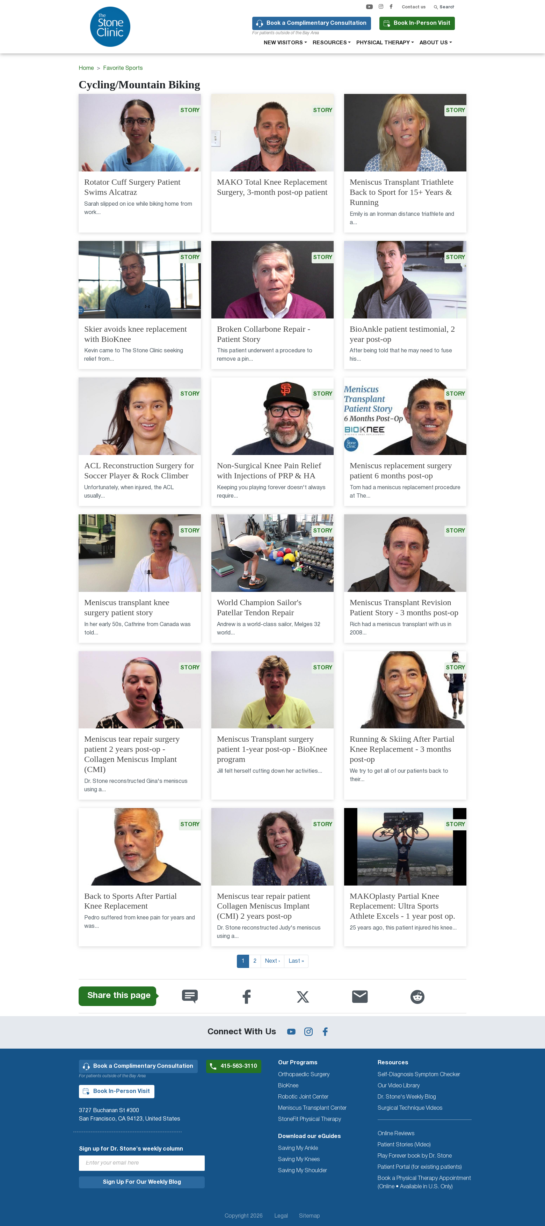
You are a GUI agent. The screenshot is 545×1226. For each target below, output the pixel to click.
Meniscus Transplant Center (312, 1108)
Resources (330, 43)
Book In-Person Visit (422, 23)
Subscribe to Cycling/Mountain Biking (81, 976)
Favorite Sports (123, 68)
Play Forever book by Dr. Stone (415, 1156)
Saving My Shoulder (302, 1170)
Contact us (414, 7)
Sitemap (309, 1216)
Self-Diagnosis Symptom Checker (419, 1074)
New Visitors (283, 43)
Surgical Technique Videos (410, 1108)
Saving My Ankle (298, 1148)
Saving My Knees (299, 1159)
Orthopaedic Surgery (303, 1074)
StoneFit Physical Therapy (309, 1119)
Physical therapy (383, 43)
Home (86, 68)
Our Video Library (399, 1086)
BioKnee (288, 1086)
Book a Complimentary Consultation (316, 23)
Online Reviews (396, 1133)
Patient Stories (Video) (404, 1145)
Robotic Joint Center (303, 1097)
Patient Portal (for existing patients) (420, 1167)
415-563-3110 (238, 1066)
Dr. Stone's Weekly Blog (407, 1097)
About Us (434, 43)
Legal (281, 1216)
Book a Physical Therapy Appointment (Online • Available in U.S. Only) (424, 1182)
